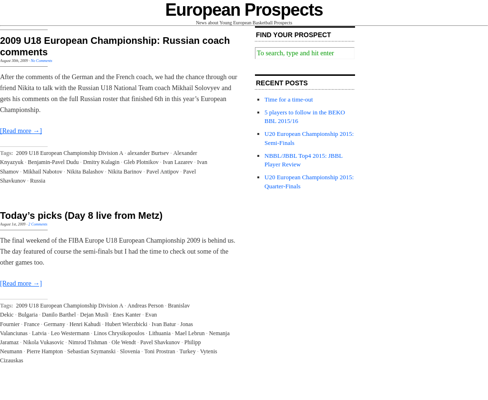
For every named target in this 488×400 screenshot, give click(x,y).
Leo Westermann (70, 333)
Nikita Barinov (125, 171)
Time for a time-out (288, 99)
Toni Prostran (159, 351)
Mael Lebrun (189, 333)
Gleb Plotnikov (141, 162)
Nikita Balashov (85, 171)
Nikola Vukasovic (43, 342)
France (32, 324)
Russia (37, 180)
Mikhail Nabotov (42, 171)
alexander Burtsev (148, 153)
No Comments (41, 61)
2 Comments (38, 224)
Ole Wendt (124, 342)
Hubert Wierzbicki (126, 324)
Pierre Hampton (45, 351)
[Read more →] (21, 130)
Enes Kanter (127, 314)
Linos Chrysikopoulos (119, 333)
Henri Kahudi (85, 324)
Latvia (39, 333)
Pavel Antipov (162, 171)
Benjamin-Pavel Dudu (53, 162)
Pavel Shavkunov (160, 342)
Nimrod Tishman (87, 342)
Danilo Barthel (59, 314)
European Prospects (244, 10)
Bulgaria (28, 314)
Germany (54, 324)
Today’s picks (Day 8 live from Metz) (81, 215)
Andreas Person (146, 305)
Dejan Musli (94, 314)
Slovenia (130, 351)
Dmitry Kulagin (101, 162)
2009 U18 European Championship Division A (69, 153)
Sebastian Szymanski (91, 351)
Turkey (187, 351)
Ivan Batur (164, 324)
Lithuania (160, 333)
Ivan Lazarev (178, 162)
